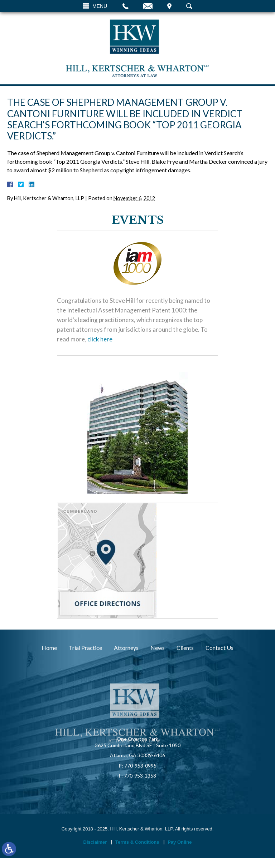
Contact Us (219, 647)
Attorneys (126, 647)
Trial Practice (85, 647)
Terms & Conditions (137, 842)
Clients (185, 647)
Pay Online (180, 842)
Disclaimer (95, 842)
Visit (169, 6)
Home (49, 647)
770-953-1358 (140, 776)
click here (99, 339)
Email (148, 6)
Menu (99, 6)
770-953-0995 (140, 766)
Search (189, 6)
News (157, 647)
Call (125, 6)
